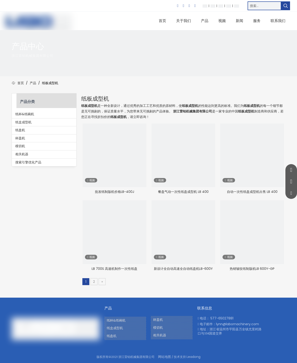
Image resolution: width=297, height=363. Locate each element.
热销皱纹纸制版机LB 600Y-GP (252, 268)
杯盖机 (20, 138)
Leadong (193, 356)
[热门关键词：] (285, 5)
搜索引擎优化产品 (28, 162)
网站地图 (164, 356)
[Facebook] (178, 6)
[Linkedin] (183, 6)
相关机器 (21, 154)
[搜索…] (264, 5)
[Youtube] (195, 6)
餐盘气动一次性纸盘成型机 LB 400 (183, 191)
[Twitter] (189, 6)
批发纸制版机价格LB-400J (114, 191)
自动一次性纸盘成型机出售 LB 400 (252, 191)
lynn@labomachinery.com (237, 324)
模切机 (20, 146)
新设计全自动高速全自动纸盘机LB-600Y (183, 268)
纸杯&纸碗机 (24, 114)
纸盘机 (20, 130)
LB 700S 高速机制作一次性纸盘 (114, 268)
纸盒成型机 (23, 122)
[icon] (276, 50)
